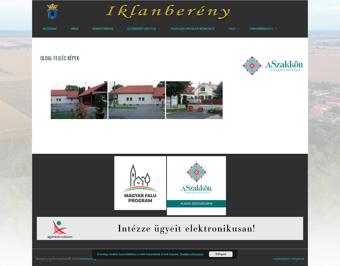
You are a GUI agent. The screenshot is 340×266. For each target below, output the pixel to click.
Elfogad (221, 254)
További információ (192, 254)
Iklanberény (87, 259)
